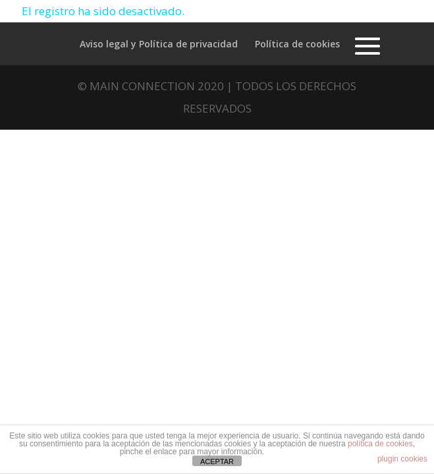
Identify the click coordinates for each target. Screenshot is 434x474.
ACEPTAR (217, 461)
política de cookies (380, 443)
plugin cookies (402, 458)
